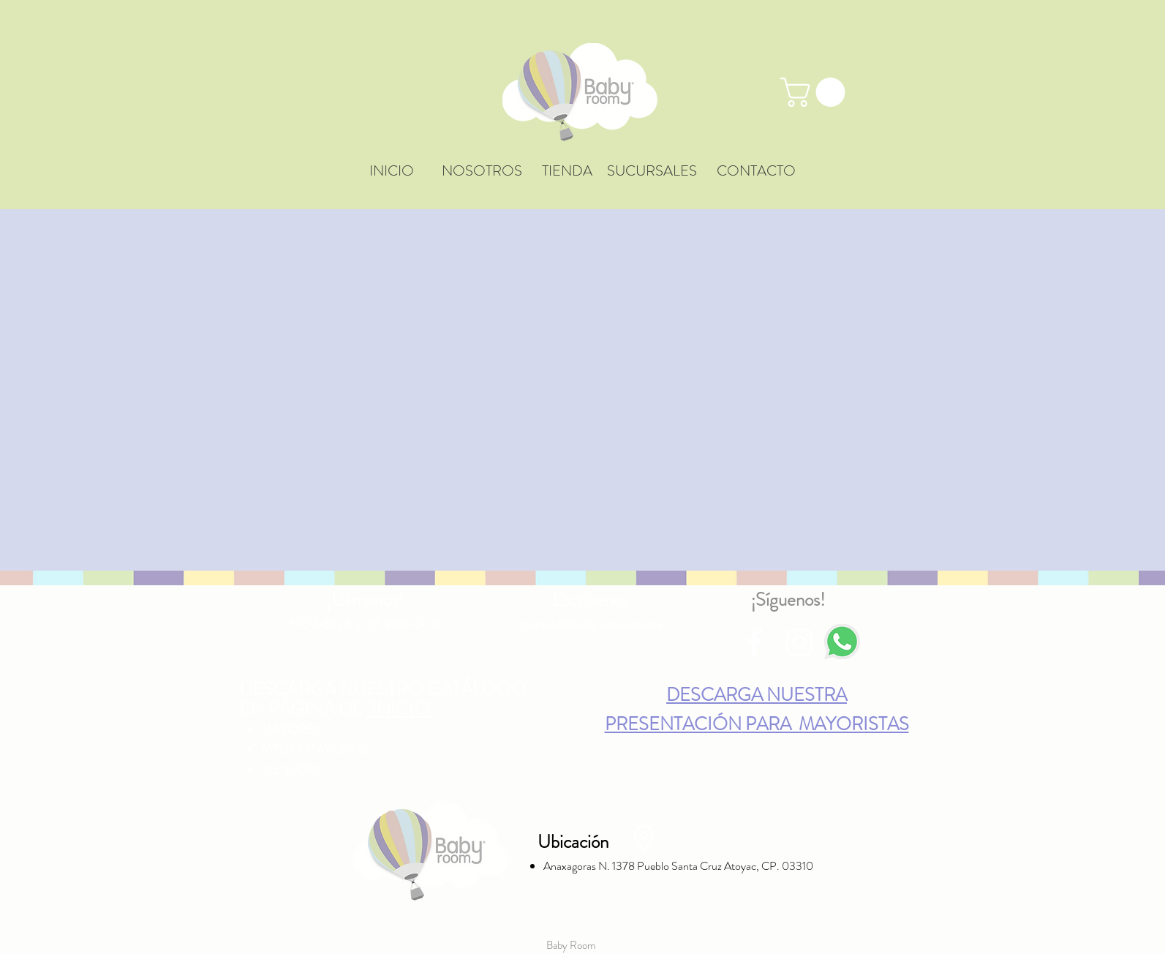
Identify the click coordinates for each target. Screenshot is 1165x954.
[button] (816, 92)
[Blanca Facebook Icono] (754, 642)
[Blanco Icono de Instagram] (799, 642)
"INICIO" (400, 709)
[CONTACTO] (756, 171)
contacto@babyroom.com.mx (590, 624)
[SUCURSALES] (652, 171)
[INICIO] (392, 171)
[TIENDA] (567, 171)
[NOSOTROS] (482, 171)
